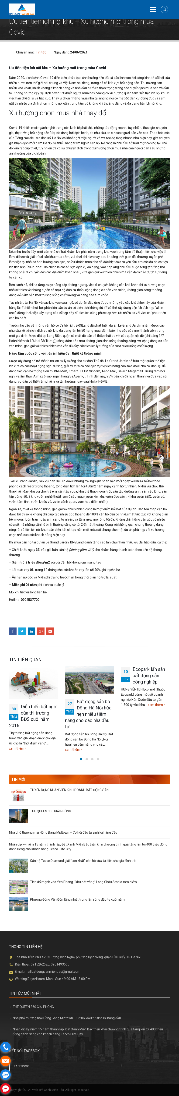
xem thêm (17, 748)
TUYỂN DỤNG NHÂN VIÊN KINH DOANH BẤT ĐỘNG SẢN (69, 790)
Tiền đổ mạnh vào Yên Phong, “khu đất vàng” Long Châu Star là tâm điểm (83, 882)
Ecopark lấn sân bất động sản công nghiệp (149, 675)
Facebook (13, 631)
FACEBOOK (21, 1066)
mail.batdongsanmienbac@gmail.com (52, 971)
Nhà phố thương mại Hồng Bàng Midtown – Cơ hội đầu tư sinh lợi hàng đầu (63, 832)
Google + (41, 631)
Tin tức (41, 52)
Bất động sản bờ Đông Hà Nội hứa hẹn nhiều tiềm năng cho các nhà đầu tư (88, 714)
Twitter (22, 631)
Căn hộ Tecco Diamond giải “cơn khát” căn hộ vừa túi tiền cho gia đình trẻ (82, 861)
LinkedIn (31, 631)
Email (50, 631)
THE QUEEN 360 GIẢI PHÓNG (50, 811)
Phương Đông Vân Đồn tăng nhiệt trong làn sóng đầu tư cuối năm (77, 899)
